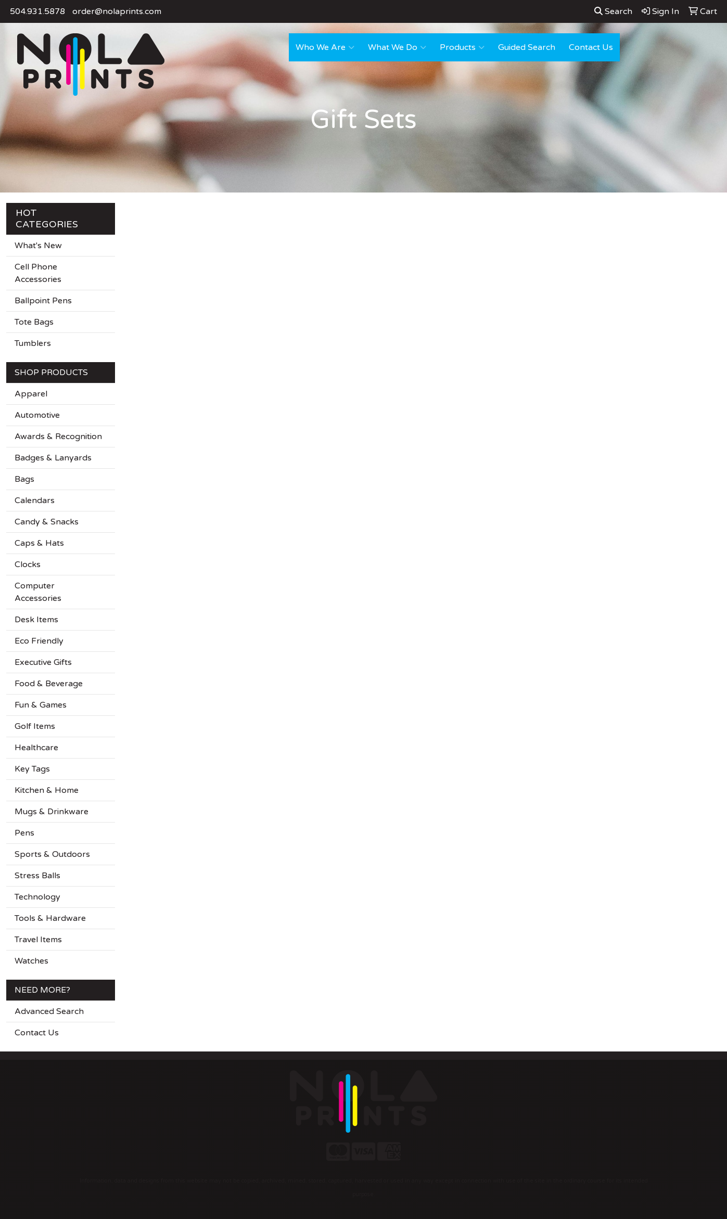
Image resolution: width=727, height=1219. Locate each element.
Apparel (31, 394)
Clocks (28, 564)
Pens (24, 833)
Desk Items (36, 619)
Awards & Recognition (58, 436)
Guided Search (526, 47)
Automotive (37, 415)
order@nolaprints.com (116, 11)
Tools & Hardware (50, 918)
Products (462, 47)
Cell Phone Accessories (38, 273)
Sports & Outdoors (52, 854)
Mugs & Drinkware (51, 811)
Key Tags (32, 769)
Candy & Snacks (47, 522)
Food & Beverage (49, 683)
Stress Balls (37, 875)
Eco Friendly (39, 641)
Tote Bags (34, 322)
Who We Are (325, 47)
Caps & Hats (39, 543)
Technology (37, 897)
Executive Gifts (43, 662)
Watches (31, 961)
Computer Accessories (38, 592)
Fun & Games (41, 705)
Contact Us (591, 47)
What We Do (397, 47)
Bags (24, 479)
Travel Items (38, 939)
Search (613, 11)
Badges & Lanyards (53, 458)
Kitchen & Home (47, 790)
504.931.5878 (37, 11)
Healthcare (36, 747)
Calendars (35, 500)
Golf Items (35, 726)
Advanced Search (49, 1011)
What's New (38, 245)
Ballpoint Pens (43, 301)
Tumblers (33, 343)
